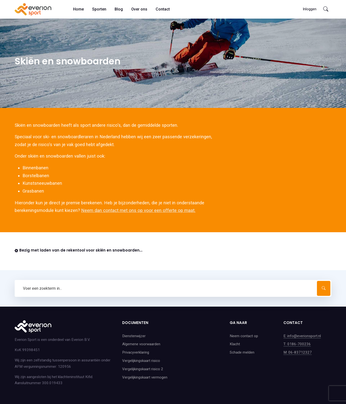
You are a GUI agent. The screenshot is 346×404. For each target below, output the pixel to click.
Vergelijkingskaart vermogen (144, 377)
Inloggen (309, 9)
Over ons (139, 9)
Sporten (99, 9)
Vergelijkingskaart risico (141, 360)
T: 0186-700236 (297, 344)
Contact (163, 9)
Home (78, 9)
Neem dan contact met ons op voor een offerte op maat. (138, 210)
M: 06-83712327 (297, 352)
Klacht (235, 344)
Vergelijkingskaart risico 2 (142, 369)
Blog (119, 9)
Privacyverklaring (135, 352)
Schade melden (242, 352)
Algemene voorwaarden (141, 344)
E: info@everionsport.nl (302, 336)
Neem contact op (244, 336)
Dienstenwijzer (134, 336)
